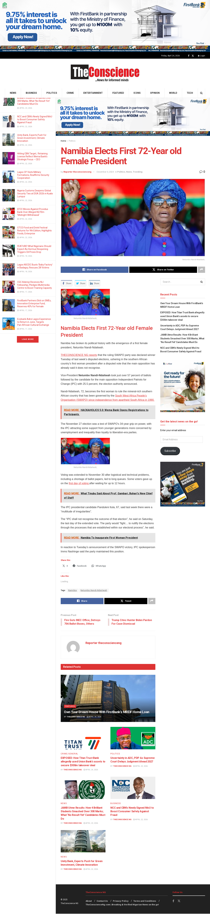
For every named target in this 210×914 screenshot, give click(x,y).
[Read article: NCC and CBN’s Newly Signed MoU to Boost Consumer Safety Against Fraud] (132, 788)
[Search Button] (201, 93)
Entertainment (93, 93)
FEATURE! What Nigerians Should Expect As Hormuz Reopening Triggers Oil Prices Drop (34, 249)
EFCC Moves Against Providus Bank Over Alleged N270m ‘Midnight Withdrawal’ (32, 212)
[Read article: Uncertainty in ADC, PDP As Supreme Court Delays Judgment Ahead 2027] (132, 738)
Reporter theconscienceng (77, 172)
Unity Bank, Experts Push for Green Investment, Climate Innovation (31, 138)
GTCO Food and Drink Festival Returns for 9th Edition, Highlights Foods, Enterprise (34, 230)
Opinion (155, 93)
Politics (51, 93)
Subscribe (170, 450)
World (173, 93)
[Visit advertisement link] (105, 26)
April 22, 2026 (140, 820)
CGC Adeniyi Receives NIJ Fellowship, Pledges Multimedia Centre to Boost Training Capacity (34, 285)
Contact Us (102, 901)
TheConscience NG (76, 717)
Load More (28, 339)
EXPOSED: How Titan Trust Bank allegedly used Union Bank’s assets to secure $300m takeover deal (83, 762)
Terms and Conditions (144, 901)
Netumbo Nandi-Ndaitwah (94, 590)
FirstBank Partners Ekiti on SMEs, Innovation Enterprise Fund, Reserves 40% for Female (34, 303)
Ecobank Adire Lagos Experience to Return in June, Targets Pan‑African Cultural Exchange (34, 322)
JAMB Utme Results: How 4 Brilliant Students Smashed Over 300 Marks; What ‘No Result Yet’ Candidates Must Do (182, 338)
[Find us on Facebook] (188, 56)
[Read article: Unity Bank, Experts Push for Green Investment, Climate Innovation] (83, 841)
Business (31, 93)
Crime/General (69, 754)
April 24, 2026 (94, 717)
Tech (190, 93)
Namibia (72, 590)
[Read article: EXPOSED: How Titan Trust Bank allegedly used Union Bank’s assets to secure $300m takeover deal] (83, 738)
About (89, 901)
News (13, 93)
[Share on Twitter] (163, 270)
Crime (70, 93)
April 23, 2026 (140, 766)
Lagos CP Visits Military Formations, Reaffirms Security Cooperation (33, 175)
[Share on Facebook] (94, 270)
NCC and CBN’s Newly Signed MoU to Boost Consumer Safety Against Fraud (34, 119)
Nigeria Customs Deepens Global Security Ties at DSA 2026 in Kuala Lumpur (35, 193)
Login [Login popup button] (201, 56)
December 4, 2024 (105, 172)
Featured (118, 93)
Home (63, 141)
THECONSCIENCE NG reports (79, 355)
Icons (137, 93)
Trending (137, 172)
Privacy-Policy (120, 901)
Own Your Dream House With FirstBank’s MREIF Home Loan (106, 712)
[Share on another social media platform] (201, 270)
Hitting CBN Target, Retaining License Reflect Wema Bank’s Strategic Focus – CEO (32, 156)
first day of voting (79, 483)
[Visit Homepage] (105, 73)
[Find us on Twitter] (193, 56)
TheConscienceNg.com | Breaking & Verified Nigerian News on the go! (122, 905)
